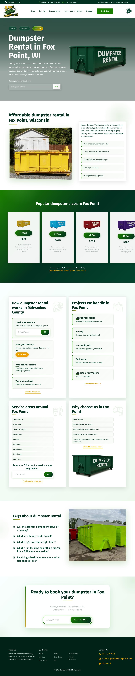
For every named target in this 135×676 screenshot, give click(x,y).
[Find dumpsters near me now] (33, 481)
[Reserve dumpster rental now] (33, 392)
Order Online (58, 657)
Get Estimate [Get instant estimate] (81, 620)
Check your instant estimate (20, 81)
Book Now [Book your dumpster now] (22, 354)
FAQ (55, 660)
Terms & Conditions (72, 658)
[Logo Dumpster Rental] (11, 11)
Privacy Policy (73, 653)
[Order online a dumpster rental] (67, 270)
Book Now (105, 11)
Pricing (56, 653)
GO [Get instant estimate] (45, 332)
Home (41, 653)
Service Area (43, 660)
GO (56, 87)
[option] (24, 237)
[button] (37, 528)
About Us (42, 657)
